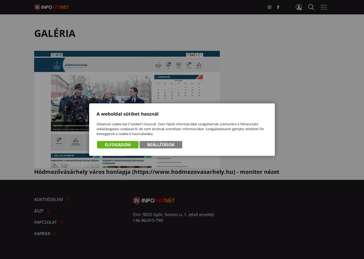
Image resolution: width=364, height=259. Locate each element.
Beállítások (161, 145)
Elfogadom (118, 145)
